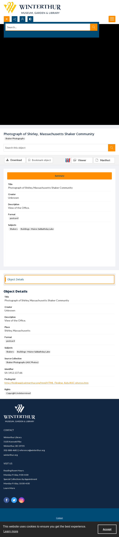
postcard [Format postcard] (14, 218)
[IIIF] (68, 160)
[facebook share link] (6, 500)
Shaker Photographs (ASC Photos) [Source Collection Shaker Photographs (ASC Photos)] (22, 362)
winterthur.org (11, 455)
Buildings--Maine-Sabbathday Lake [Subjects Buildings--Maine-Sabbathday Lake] (37, 229)
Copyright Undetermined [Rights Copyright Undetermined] (18, 393)
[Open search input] (7, 19)
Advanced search (14, 33)
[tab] (59, 175)
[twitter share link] (14, 500)
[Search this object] (56, 147)
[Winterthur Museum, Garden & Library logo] (32, 8)
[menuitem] (59, 517)
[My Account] (22, 19)
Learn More (9, 488)
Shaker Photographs (15, 138)
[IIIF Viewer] (82, 160)
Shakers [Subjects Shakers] (14, 229)
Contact (59, 518)
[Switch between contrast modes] (30, 19)
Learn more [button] (10, 531)
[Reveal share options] (14, 19)
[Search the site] (48, 27)
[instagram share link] (21, 500)
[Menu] (112, 19)
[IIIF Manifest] (104, 160)
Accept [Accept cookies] (107, 529)
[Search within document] (111, 147)
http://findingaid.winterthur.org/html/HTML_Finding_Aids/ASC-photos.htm (46, 382)
